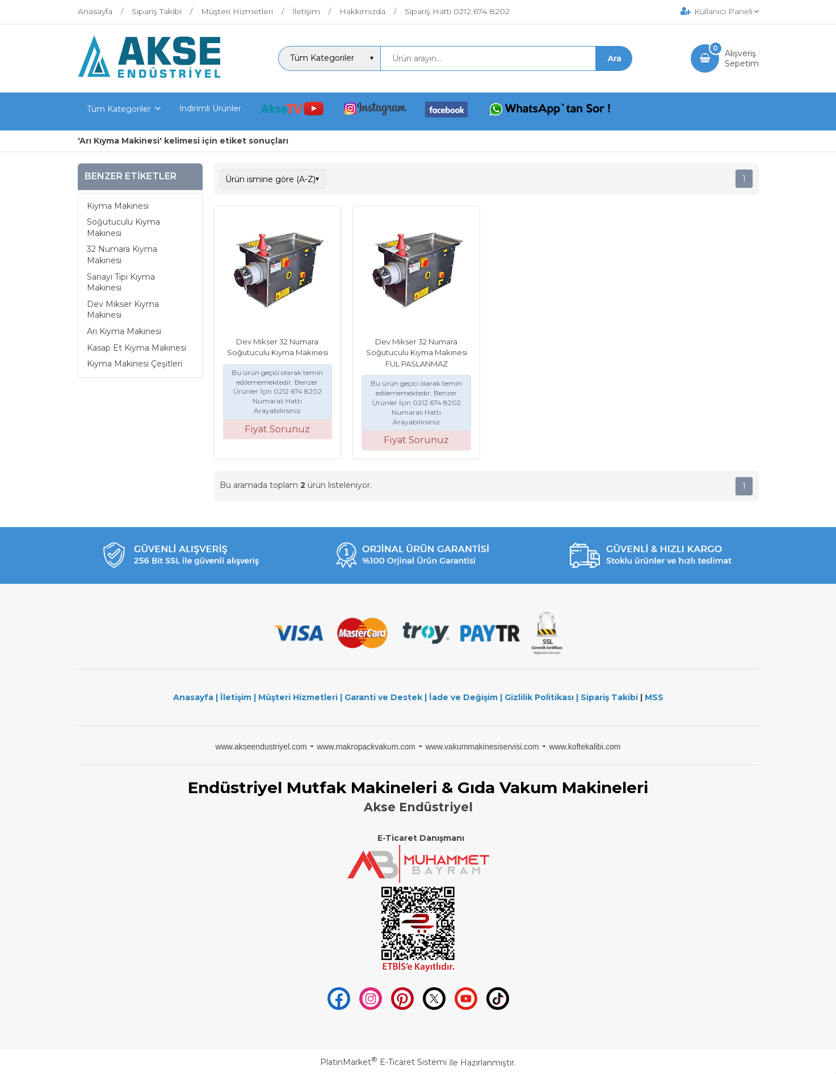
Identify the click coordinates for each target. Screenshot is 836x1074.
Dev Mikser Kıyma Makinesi (123, 310)
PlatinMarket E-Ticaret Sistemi (383, 1062)
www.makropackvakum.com (366, 746)
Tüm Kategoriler (119, 109)
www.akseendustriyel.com (261, 746)
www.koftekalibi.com (584, 746)
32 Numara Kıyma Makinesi (122, 255)
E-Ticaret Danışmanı (420, 838)
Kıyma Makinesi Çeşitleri (134, 364)
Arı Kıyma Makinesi (124, 331)
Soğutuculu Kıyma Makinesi (123, 227)
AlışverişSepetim (742, 58)
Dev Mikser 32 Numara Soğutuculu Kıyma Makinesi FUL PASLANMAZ (416, 352)
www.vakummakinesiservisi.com (482, 746)
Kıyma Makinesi (118, 206)
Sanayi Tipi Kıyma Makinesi (121, 282)
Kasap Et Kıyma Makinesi (136, 348)
